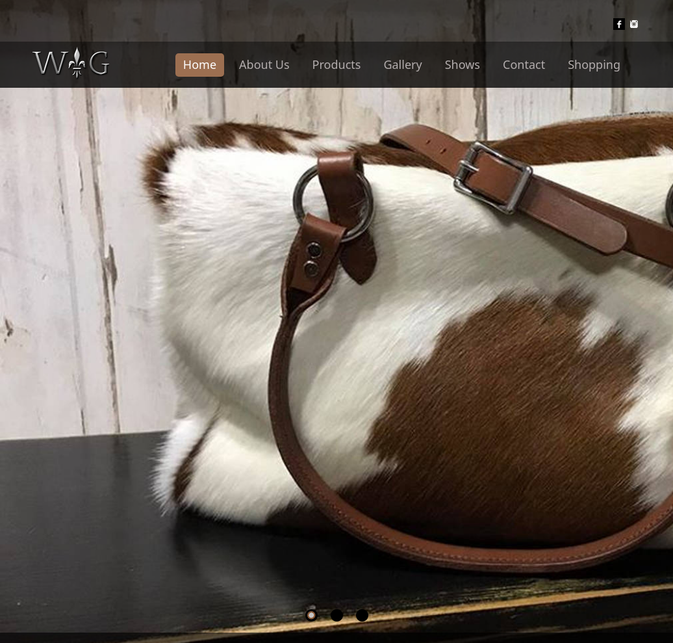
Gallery (402, 64)
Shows (462, 64)
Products (336, 64)
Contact (524, 64)
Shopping (594, 64)
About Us (264, 64)
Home (199, 64)
